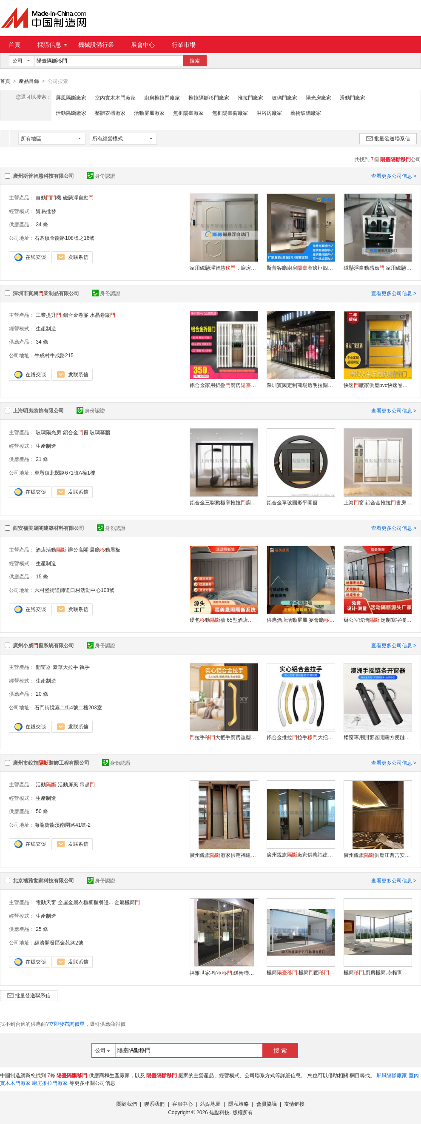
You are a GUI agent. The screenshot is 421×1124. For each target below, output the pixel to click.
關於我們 (127, 1104)
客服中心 (182, 1104)
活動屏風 (68, 784)
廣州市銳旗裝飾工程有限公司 (51, 762)
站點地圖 (210, 1104)
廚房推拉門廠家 (162, 97)
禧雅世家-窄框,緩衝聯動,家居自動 (224, 973)
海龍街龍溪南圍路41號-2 (62, 825)
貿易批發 (46, 211)
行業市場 (184, 44)
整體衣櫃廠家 (110, 113)
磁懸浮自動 (78, 197)
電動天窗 (46, 902)
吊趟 (87, 784)
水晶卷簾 (102, 315)
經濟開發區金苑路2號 (58, 942)
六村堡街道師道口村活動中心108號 (74, 590)
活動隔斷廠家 (71, 113)
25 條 (42, 929)
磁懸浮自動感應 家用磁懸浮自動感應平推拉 (378, 267)
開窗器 (43, 667)
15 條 (42, 576)
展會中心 (143, 44)
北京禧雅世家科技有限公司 (43, 880)
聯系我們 (154, 1104)
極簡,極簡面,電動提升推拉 (301, 972)
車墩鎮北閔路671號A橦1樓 (64, 472)
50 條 (42, 811)
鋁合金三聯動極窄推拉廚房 (224, 502)
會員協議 (266, 1104)
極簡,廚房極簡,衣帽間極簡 (378, 972)
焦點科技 (219, 1112)
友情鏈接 (294, 1104)
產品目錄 (29, 81)
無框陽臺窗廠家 (230, 113)
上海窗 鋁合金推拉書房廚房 (378, 502)
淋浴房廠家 (269, 113)
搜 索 (280, 1050)
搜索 (195, 61)
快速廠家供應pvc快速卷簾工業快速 (378, 385)
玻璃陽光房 (48, 432)
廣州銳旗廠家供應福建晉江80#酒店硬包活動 (224, 855)
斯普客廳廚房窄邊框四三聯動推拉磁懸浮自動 (301, 267)
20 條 (42, 694)
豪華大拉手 (65, 667)
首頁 (14, 44)
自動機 (48, 197)
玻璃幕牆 (100, 432)
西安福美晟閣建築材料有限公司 (48, 528)
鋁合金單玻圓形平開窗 (292, 502)
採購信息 (52, 44)
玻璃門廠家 (284, 97)
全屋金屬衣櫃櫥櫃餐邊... (85, 902)
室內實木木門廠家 (115, 97)
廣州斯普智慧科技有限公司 (43, 176)
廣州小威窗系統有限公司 (43, 645)
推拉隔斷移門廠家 (208, 97)
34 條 (42, 224)
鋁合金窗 (75, 432)
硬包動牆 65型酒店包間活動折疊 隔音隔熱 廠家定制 (224, 620)
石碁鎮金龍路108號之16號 (64, 238)
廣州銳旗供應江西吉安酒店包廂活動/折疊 (378, 855)
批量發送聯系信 (388, 138)
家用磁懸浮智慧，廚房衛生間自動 (224, 267)
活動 (46, 784)
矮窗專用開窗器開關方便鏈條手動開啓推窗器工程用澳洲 (378, 737)
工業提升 (48, 315)
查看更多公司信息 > (393, 176)
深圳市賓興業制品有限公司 (46, 293)
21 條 (42, 459)
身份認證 (101, 176)
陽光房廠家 (318, 97)
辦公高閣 (78, 549)
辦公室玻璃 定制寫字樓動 (378, 620)
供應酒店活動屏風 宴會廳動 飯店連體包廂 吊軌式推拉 (301, 620)
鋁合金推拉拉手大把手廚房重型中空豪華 (301, 737)
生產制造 (46, 328)
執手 (85, 667)
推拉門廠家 (250, 97)
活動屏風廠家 (149, 113)
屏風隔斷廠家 (71, 97)
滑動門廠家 (352, 97)
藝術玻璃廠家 (305, 113)
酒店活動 (51, 549)
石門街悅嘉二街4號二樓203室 (68, 707)
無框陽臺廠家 (188, 113)
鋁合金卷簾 (75, 315)
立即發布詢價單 (67, 1024)
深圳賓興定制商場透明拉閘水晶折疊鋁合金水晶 (301, 385)
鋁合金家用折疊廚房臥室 (224, 385)
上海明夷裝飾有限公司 (38, 410)
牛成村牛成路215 (54, 355)
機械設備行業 (96, 44)
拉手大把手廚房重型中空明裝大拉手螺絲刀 (224, 737)
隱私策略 (238, 1104)
